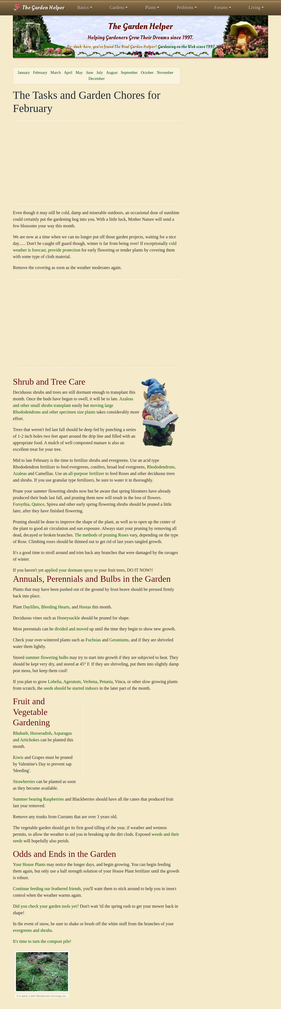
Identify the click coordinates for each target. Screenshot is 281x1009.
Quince (38, 504)
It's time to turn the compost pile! (42, 941)
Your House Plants (29, 864)
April (68, 72)
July (99, 72)
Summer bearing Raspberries (38, 799)
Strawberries (24, 781)
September (129, 72)
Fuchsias (93, 640)
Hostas (85, 607)
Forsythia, (21, 504)
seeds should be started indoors (71, 688)
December (96, 78)
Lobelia (54, 681)
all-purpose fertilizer (86, 473)
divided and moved (71, 629)
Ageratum (72, 681)
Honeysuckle (68, 618)
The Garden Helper (38, 8)
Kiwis (18, 757)
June (89, 72)
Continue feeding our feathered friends (47, 888)
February (40, 72)
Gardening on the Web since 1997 (186, 46)
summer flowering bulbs (47, 657)
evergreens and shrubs (32, 930)
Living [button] (254, 7)
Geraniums (119, 640)
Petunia (106, 681)
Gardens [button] (117, 7)
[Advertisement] (97, 162)
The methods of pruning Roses (101, 535)
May (79, 72)
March (55, 72)
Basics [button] (83, 7)
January (24, 72)
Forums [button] (221, 7)
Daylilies (31, 607)
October (147, 72)
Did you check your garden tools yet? (46, 906)
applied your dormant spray (69, 570)
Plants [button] (150, 7)
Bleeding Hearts (55, 607)
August (112, 72)
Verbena (90, 681)
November (165, 72)
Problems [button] (185, 7)
